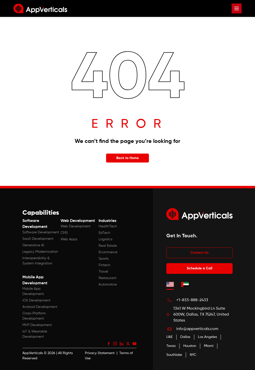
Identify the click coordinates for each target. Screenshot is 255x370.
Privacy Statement (100, 353)
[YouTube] (134, 344)
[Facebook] (109, 344)
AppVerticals (32, 353)
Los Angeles (207, 337)
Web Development (75, 226)
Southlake (174, 355)
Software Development (40, 232)
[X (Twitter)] (128, 344)
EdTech (104, 233)
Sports (104, 258)
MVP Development (37, 325)
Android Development (39, 307)
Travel (103, 271)
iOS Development (36, 300)
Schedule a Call (199, 268)
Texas (171, 346)
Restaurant (107, 278)
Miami (208, 346)
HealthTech (108, 226)
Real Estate (108, 245)
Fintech (104, 265)
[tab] (170, 284)
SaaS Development (37, 239)
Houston (189, 346)
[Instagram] (115, 344)
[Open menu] (237, 8)
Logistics (105, 239)
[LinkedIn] (122, 344)
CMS (64, 233)
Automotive (108, 284)
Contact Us (200, 252)
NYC (193, 355)
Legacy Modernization (40, 251)
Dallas (185, 337)
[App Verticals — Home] (40, 8)
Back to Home (127, 158)
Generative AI (33, 245)
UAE (169, 337)
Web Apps (69, 239)
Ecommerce (108, 252)
